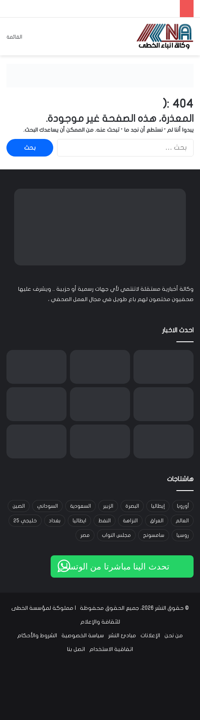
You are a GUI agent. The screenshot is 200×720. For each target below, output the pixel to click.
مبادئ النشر (122, 636)
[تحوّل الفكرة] (36, 367)
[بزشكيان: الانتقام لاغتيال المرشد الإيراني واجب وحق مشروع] (163, 441)
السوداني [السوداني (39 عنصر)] (47, 506)
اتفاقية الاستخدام (111, 649)
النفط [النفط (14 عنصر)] (104, 520)
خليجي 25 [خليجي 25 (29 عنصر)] (25, 520)
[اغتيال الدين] (163, 367)
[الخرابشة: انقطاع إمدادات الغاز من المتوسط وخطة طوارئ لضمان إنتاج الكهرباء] (36, 404)
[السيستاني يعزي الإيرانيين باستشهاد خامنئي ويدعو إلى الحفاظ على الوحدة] (163, 404)
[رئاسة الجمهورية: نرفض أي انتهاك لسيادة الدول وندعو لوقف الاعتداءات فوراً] (100, 404)
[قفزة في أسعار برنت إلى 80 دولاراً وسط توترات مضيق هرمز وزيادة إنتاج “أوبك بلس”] (100, 367)
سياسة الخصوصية (82, 636)
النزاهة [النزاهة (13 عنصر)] (130, 520)
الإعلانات (150, 636)
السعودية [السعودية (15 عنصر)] (80, 506)
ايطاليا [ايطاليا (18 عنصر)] (79, 520)
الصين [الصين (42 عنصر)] (18, 506)
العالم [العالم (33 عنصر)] (182, 520)
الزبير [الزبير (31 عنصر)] (108, 506)
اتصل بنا (76, 649)
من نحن (173, 636)
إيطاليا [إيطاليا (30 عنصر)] (158, 506)
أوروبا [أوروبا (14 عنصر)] (183, 506)
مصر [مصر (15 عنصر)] (85, 535)
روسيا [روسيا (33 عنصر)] (182, 535)
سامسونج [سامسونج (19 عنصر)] (153, 535)
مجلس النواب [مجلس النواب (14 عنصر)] (116, 535)
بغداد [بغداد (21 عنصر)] (55, 520)
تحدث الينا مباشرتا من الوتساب (114, 566)
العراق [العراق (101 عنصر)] (157, 520)
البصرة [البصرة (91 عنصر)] (132, 506)
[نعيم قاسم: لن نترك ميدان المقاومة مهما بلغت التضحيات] (100, 441)
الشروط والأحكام (37, 636)
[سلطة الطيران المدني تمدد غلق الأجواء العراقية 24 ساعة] (36, 441)
